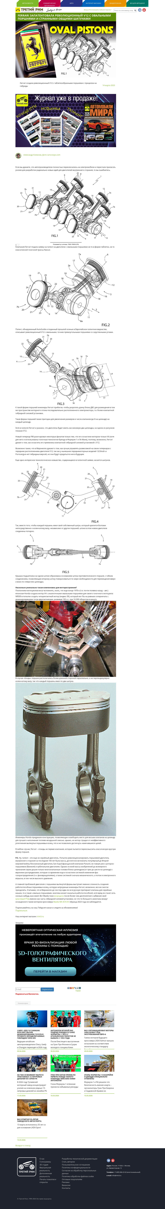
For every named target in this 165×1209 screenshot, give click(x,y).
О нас (42, 1158)
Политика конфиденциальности (76, 1167)
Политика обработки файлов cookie (78, 1176)
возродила (59, 896)
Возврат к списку (22, 1145)
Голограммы (45, 1161)
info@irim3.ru (114, 1175)
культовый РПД (22, 899)
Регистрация (93, 10)
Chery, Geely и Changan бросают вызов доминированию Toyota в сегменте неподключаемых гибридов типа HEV (30, 1034)
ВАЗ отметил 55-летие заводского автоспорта (29, 1120)
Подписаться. (21, 910)
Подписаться (47, 989)
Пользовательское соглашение (76, 1164)
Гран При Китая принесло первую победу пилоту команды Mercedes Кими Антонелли (63, 1078)
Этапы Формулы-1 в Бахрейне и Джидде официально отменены (98, 1077)
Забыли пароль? (105, 10)
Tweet (78, 990)
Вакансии (66, 1185)
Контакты (66, 1188)
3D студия (44, 1164)
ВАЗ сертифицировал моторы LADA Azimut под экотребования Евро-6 (99, 1032)
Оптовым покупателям (72, 1179)
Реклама (65, 1182)
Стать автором (68, 1161)
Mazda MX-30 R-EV (61, 902)
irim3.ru (40, 916)
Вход (85, 10)
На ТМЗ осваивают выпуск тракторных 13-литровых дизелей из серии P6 (30, 1077)
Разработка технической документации (79, 1158)
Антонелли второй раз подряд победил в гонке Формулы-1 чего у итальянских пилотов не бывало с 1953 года (63, 1034)
